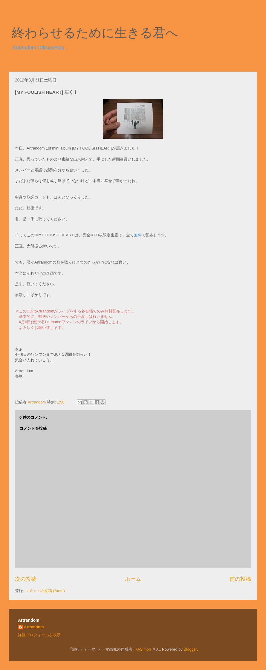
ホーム (133, 579)
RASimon (142, 649)
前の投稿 (240, 579)
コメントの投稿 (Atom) (45, 591)
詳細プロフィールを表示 (39, 635)
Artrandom (34, 627)
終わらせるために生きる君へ (95, 33)
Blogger (190, 649)
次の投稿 (25, 579)
